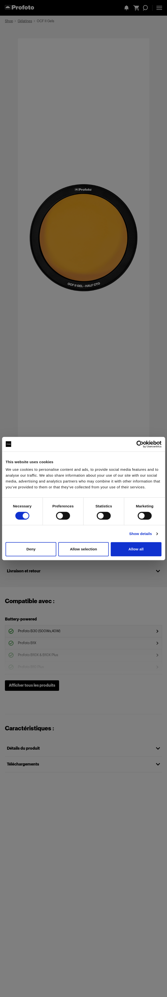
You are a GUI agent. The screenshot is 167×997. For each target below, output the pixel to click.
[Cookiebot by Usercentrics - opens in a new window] (139, 444)
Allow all (136, 549)
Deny (31, 549)
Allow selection (83, 549)
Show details (140, 534)
